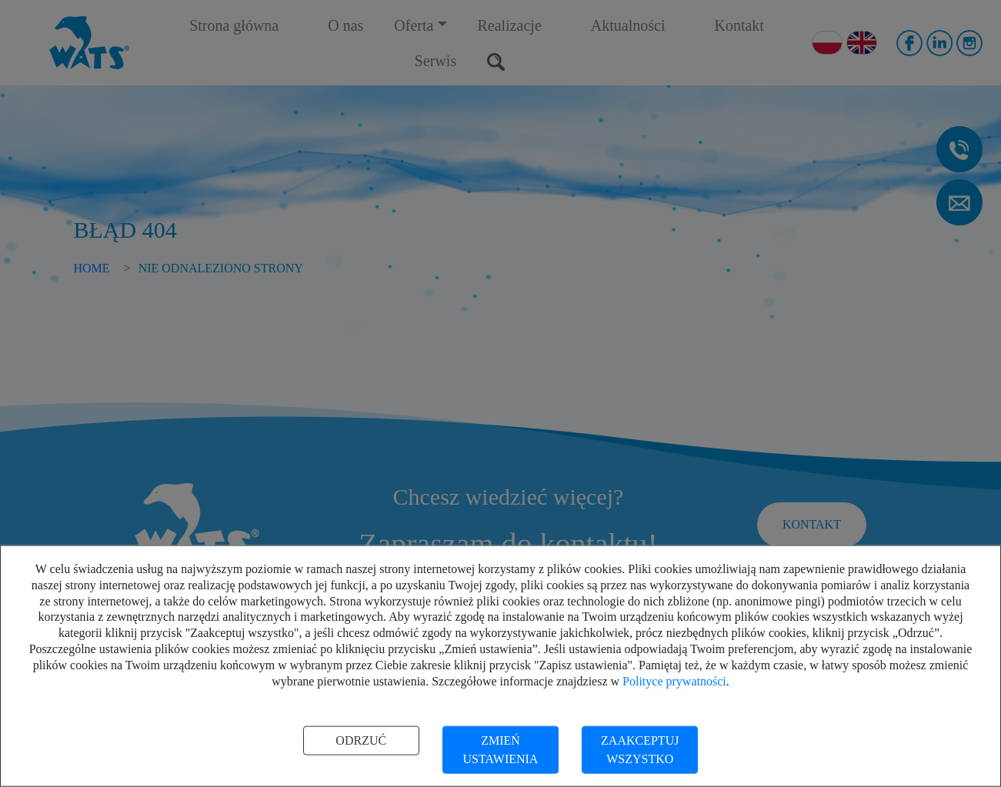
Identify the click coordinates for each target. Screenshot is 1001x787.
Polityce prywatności (674, 680)
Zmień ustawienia (501, 749)
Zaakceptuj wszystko (640, 749)
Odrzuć (360, 740)
